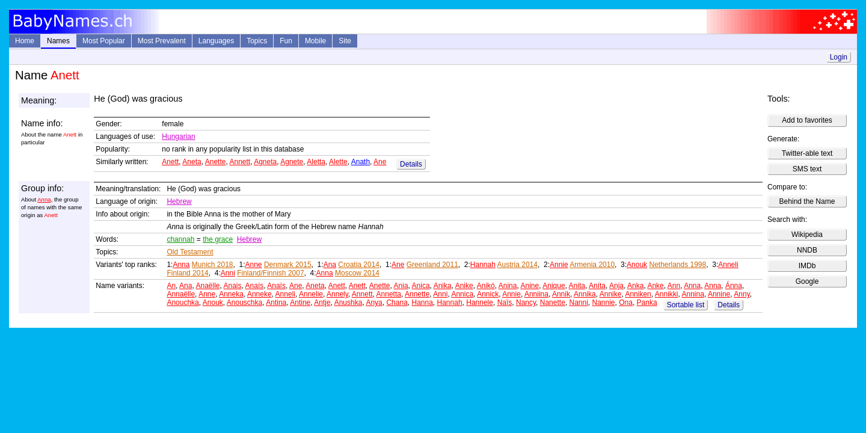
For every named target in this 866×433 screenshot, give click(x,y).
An (171, 285)
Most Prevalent (162, 41)
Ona (626, 302)
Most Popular (103, 41)
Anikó (486, 285)
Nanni (578, 302)
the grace (218, 239)
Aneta (191, 162)
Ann (674, 285)
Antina (276, 302)
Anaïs (276, 285)
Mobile (315, 41)
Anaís (254, 285)
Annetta (388, 294)
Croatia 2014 (358, 264)
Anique (553, 285)
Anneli (728, 264)
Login (838, 57)
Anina (508, 285)
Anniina (536, 294)
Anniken (638, 294)
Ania (401, 285)
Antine (300, 302)
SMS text (807, 169)
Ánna (733, 285)
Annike (611, 294)
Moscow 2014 (357, 273)
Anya (374, 302)
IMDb (807, 266)
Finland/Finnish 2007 (270, 273)
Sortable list (686, 305)
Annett (239, 162)
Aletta (316, 162)
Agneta (265, 162)
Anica (421, 285)
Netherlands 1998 (677, 264)
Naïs (504, 302)
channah (180, 239)
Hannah (483, 264)
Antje (322, 302)
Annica (462, 294)
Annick (488, 294)
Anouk (637, 264)
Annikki (666, 294)
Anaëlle (207, 285)
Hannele (479, 302)
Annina (693, 294)
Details (411, 164)
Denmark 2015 (288, 264)
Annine (719, 294)
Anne (253, 264)
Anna (44, 199)
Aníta (597, 285)
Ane (379, 162)
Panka (647, 302)
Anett (170, 162)
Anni (228, 273)
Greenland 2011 (432, 264)
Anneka (231, 294)
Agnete (291, 162)
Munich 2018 (212, 264)
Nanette (552, 302)
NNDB (807, 250)
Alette (338, 162)
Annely (337, 294)
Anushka (348, 302)
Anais (233, 285)
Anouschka (244, 302)
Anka (635, 285)
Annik (561, 294)
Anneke (259, 294)
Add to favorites (807, 120)
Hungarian (178, 136)
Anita (577, 285)
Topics (257, 41)
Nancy (526, 302)
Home (24, 41)
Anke (655, 285)
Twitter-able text (807, 153)
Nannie (603, 302)
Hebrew (179, 201)
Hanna (421, 302)
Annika (585, 294)
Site (345, 41)
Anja (616, 285)
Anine (529, 285)
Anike (464, 285)
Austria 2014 (517, 264)
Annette (417, 294)
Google (807, 281)
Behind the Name (807, 201)
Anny (741, 294)
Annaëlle (181, 294)
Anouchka (182, 302)
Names (58, 41)
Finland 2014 (187, 273)
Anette (215, 162)
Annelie (311, 294)
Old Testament (190, 252)
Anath (360, 162)
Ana (330, 264)
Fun (286, 41)
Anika (443, 285)
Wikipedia (807, 234)
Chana (396, 302)
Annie (559, 264)
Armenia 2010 (592, 264)
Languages (216, 41)
